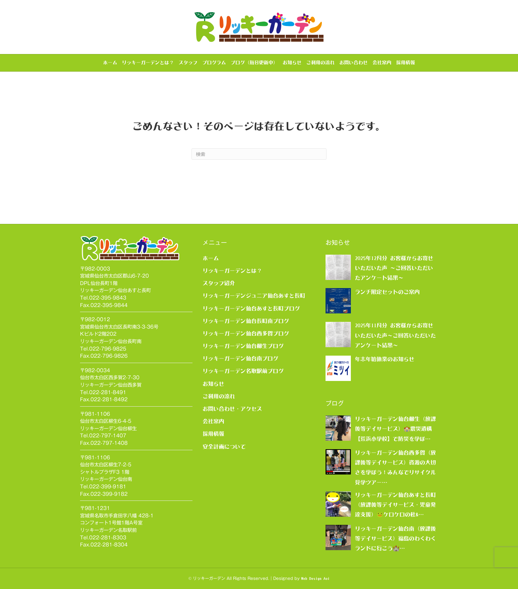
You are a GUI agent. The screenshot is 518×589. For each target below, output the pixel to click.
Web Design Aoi (315, 579)
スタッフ (188, 62)
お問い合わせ (353, 62)
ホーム (110, 62)
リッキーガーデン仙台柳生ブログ (243, 346)
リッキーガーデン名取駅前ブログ (243, 371)
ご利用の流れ (320, 62)
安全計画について (224, 446)
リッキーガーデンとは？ (148, 62)
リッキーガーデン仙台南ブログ (240, 358)
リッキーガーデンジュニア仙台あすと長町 (254, 295)
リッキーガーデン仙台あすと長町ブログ (251, 308)
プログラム (214, 62)
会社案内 (381, 62)
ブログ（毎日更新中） (254, 62)
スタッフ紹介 (219, 283)
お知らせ (292, 62)
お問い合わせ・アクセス (232, 408)
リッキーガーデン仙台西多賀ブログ (246, 333)
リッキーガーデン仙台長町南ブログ (246, 321)
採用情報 (405, 62)
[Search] (259, 154)
